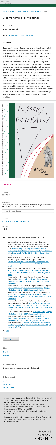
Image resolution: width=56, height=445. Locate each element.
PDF (7, 184)
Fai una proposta (11, 339)
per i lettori (6, 381)
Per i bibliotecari (8, 387)
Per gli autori (7, 384)
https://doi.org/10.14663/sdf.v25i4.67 (20, 35)
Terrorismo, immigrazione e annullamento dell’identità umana (26, 317)
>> (8, 331)
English (5, 352)
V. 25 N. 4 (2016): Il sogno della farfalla (29, 11)
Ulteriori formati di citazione (13, 211)
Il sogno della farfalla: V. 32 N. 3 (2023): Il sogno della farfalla (29, 289)
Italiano (6, 355)
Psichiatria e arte (39, 312)
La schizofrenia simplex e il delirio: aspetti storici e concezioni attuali (28, 270)
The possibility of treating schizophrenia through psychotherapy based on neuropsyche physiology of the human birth (30, 251)
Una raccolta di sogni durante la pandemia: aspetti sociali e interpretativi (29, 294)
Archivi (12, 11)
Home (5, 11)
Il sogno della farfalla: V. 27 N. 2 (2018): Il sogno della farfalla (28, 319)
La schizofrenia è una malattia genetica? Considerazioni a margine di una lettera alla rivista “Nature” (29, 305)
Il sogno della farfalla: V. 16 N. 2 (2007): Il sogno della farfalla (30, 313)
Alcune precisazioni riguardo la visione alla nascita (25, 288)
